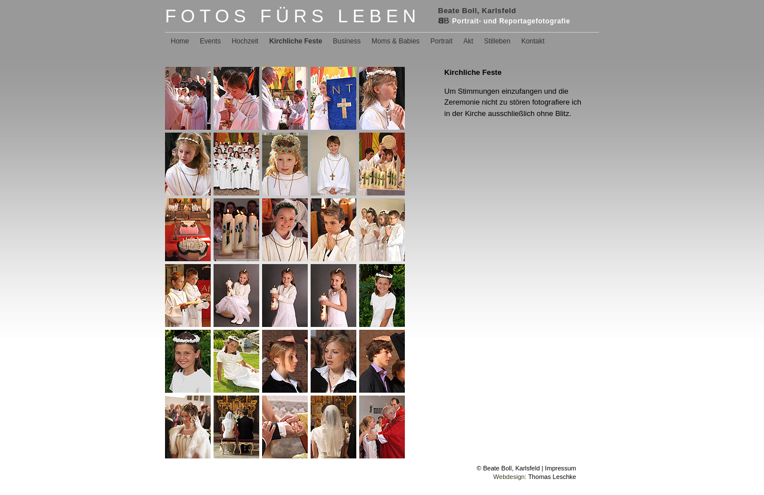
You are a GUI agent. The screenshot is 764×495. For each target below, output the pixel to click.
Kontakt (533, 41)
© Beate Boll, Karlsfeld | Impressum (526, 468)
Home (180, 41)
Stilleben (497, 41)
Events (210, 41)
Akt (468, 41)
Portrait (442, 41)
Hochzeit (245, 41)
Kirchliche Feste (295, 41)
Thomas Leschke (552, 476)
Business (347, 41)
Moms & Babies (396, 41)
